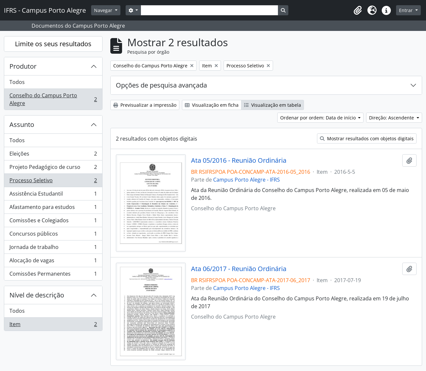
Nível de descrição (36, 295)
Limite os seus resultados (53, 43)
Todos (17, 82)
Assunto (21, 124)
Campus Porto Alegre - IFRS (246, 179)
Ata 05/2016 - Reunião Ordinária (238, 160)
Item (53, 325)
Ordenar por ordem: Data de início (318, 118)
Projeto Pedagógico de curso (53, 168)
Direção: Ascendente (392, 118)
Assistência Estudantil (53, 195)
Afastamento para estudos (53, 208)
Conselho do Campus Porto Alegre (53, 99)
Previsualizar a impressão (144, 105)
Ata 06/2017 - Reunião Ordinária (238, 269)
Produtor (22, 66)
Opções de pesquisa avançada (161, 85)
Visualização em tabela (272, 105)
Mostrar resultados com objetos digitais (367, 138)
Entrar (406, 10)
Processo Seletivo (53, 181)
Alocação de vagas (53, 261)
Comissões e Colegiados (53, 221)
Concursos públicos (53, 235)
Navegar (104, 10)
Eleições (53, 155)
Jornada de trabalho (53, 248)
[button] (357, 10)
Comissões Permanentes (53, 275)
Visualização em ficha (212, 105)
